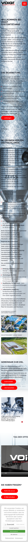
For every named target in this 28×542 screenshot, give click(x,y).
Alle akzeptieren (14, 531)
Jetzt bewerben (9, 388)
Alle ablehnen (14, 534)
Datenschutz (9, 538)
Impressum (19, 538)
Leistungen (7, 118)
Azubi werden (8, 381)
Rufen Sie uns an (9, 491)
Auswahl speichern (14, 528)
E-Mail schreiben (9, 497)
